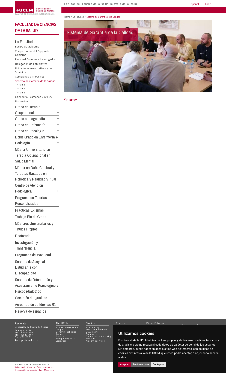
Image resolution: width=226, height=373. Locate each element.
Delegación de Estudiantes (31, 63)
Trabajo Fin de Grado (30, 216)
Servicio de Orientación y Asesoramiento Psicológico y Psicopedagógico (36, 285)
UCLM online (92, 331)
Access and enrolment (97, 329)
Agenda (59, 334)
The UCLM (62, 323)
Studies (90, 323)
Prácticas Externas (29, 210)
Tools (208, 4)
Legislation (61, 340)
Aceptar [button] (124, 364)
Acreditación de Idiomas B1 (35, 304)
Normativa (21, 101)
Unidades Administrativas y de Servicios (33, 70)
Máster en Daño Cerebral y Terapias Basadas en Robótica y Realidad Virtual (35, 173)
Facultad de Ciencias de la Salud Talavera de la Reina (101, 4)
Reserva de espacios (30, 311)
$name (21, 84)
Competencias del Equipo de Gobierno (32, 52)
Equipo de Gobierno (27, 46)
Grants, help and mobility (98, 336)
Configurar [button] (159, 364)
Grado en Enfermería (30, 125)
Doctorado (22, 235)
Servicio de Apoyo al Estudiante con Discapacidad (30, 267)
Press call (60, 336)
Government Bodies (66, 331)
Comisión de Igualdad (31, 297)
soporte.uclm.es (26, 340)
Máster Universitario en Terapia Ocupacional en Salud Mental (32, 155)
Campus (60, 329)
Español (194, 4)
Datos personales (45, 367)
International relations (67, 327)
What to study (92, 327)
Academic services (95, 340)
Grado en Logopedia (30, 118)
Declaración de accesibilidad (28, 370)
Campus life (92, 334)
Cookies (31, 367)
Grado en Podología (29, 131)
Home (67, 16)
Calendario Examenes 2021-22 (33, 96)
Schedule (90, 338)
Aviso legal (20, 367)
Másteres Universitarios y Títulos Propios (34, 226)
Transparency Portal (66, 338)
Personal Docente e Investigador (35, 59)
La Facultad (24, 41)
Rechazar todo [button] (141, 364)
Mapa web (49, 370)
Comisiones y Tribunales (29, 76)
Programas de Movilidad (33, 254)
